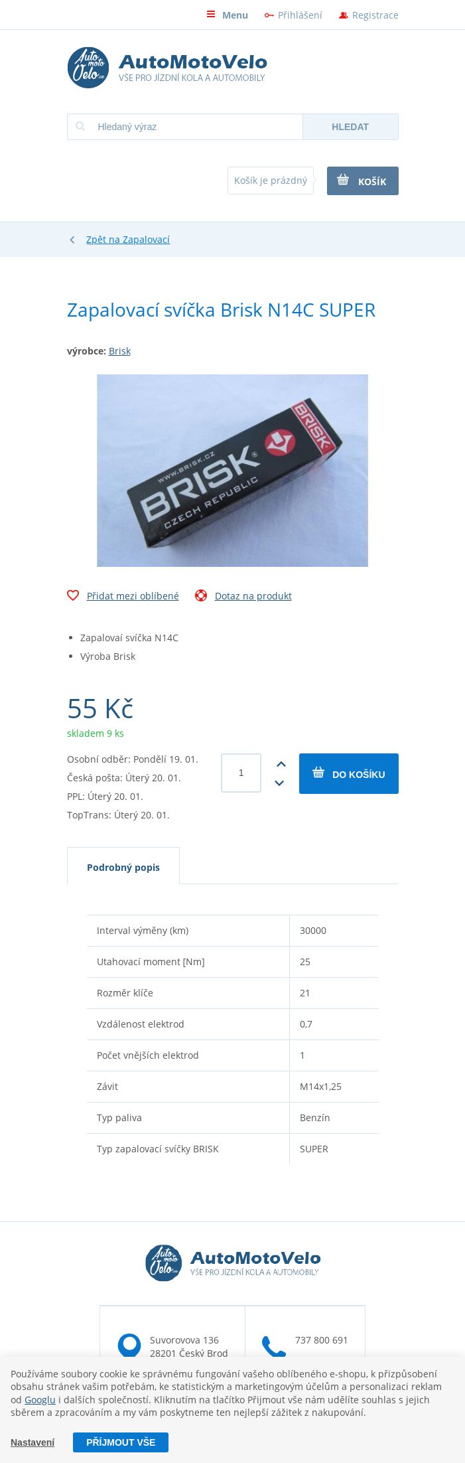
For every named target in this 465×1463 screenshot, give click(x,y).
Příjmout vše (120, 1442)
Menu (227, 15)
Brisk (120, 351)
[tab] (123, 865)
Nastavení (32, 1442)
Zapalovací (146, 239)
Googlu (40, 1399)
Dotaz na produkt (243, 597)
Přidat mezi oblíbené (123, 597)
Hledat (350, 126)
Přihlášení (300, 15)
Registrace (375, 15)
